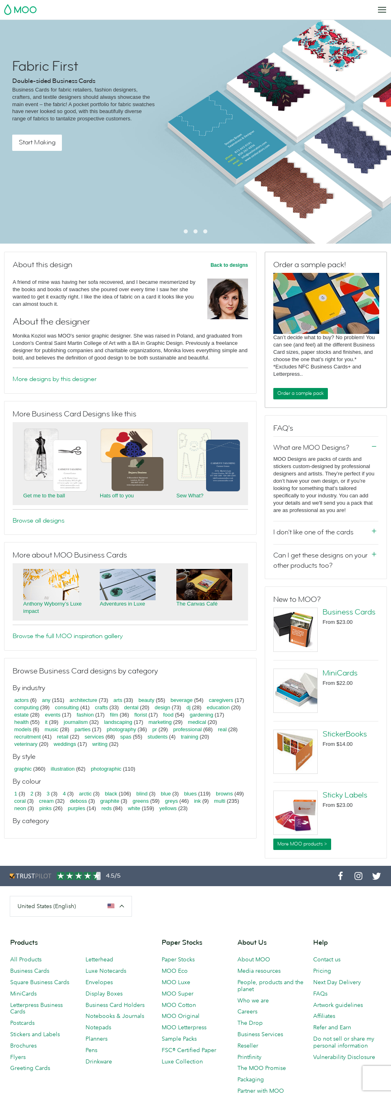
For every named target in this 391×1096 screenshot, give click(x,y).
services (94, 737)
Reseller (247, 1045)
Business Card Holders (115, 1005)
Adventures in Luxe (122, 604)
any (46, 700)
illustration (63, 769)
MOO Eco (175, 970)
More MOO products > (302, 844)
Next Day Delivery (337, 982)
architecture (83, 700)
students (157, 737)
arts (118, 700)
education (218, 707)
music (51, 729)
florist (140, 715)
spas (125, 737)
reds (106, 808)
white (134, 808)
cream (46, 801)
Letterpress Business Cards (36, 1008)
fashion (85, 715)
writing (100, 744)
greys (171, 801)
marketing (160, 722)
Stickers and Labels (35, 1034)
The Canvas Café (196, 604)
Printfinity (249, 1057)
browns (224, 794)
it (46, 722)
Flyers (18, 1057)
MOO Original (181, 1016)
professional (187, 729)
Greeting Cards (30, 1068)
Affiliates (324, 1016)
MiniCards (340, 673)
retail (62, 737)
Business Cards (349, 612)
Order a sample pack (300, 393)
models (22, 729)
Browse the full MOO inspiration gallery (68, 636)
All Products (26, 959)
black (111, 794)
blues (190, 794)
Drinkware (99, 1061)
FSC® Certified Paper (189, 1050)
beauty (146, 700)
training (189, 737)
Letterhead (99, 959)
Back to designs (229, 265)
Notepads (98, 1027)
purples (77, 808)
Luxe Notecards (106, 970)
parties (82, 729)
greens (140, 801)
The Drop (250, 1022)
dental (131, 707)
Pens (91, 1050)
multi (219, 801)
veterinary (25, 744)
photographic (106, 769)
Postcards (22, 1022)
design (162, 707)
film (114, 715)
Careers (247, 1011)
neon (20, 808)
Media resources (259, 970)
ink (197, 801)
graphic (23, 769)
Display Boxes (104, 993)
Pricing (322, 970)
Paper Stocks (178, 959)
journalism (76, 722)
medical (197, 722)
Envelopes (99, 982)
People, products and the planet (270, 985)
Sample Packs (179, 1038)
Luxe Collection (182, 1061)
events (52, 715)
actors (21, 700)
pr (154, 729)
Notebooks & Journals (115, 1016)
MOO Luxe (176, 982)
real (222, 729)
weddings (65, 744)
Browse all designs (38, 520)
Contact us (326, 959)
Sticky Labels (345, 795)
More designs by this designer (55, 379)
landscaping (118, 722)
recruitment (27, 737)
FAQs (320, 993)
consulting (67, 707)
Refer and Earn (332, 1027)
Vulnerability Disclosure (344, 1057)
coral (20, 801)
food (168, 715)
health (21, 722)
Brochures (23, 1045)
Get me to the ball (44, 495)
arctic (85, 794)
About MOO (253, 959)
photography (121, 729)
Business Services (260, 1034)
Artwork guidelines (338, 1005)
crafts (101, 707)
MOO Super (177, 993)
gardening (201, 715)
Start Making (37, 142)
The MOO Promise (261, 1068)
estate (21, 715)
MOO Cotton (179, 1005)
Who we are (253, 1000)
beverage (182, 700)
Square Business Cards (39, 982)
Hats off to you (117, 495)
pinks (45, 808)
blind (141, 794)
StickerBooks (345, 734)
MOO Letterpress (184, 1027)
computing (26, 707)
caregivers (221, 700)
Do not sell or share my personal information (343, 1042)
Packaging (250, 1079)
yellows (168, 808)
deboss (78, 801)
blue (166, 794)
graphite (109, 801)
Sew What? (189, 495)
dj (189, 707)
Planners (97, 1038)
